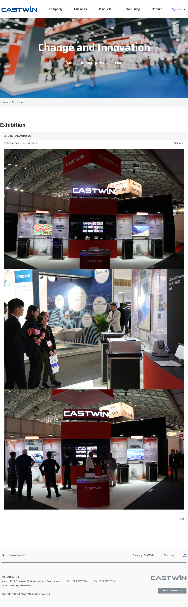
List (182, 518)
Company (55, 9)
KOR (178, 9)
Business (80, 9)
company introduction (172, 590)
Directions (169, 555)
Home (5, 102)
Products (105, 9)
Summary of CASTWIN (143, 555)
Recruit (157, 9)
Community (132, 9)
